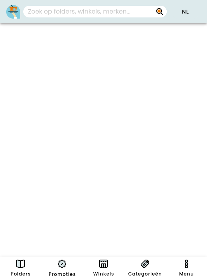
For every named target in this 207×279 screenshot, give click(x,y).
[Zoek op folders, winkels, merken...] (160, 11)
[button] (185, 12)
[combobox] (95, 11)
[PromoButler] (13, 12)
